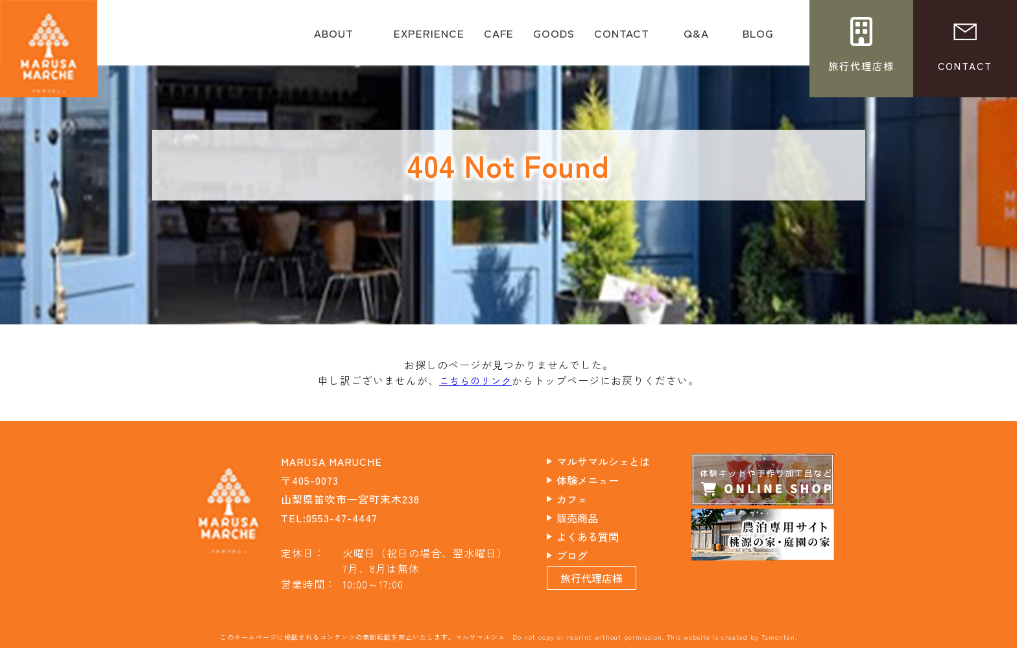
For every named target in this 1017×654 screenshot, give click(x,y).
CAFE (499, 38)
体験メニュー (599, 479)
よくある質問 (599, 536)
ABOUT (333, 38)
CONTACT (621, 38)
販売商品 (588, 517)
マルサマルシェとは (615, 460)
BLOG (758, 38)
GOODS (554, 38)
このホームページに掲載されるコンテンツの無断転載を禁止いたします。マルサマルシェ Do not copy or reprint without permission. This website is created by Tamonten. (508, 643)
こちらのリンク (475, 380)
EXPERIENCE (429, 38)
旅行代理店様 (603, 584)
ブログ (582, 555)
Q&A (696, 38)
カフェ (582, 498)
